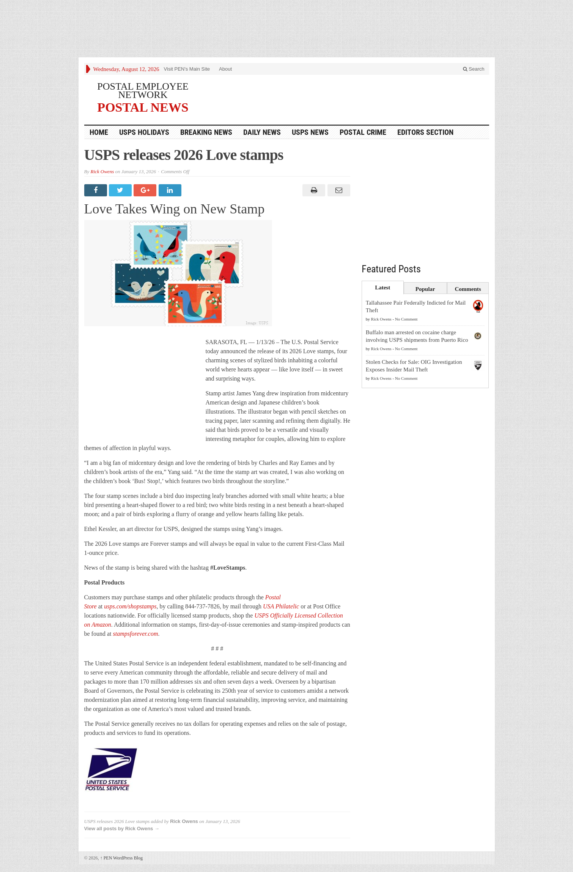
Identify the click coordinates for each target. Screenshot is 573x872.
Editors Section (425, 132)
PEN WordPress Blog (121, 858)
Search (474, 69)
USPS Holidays (144, 132)
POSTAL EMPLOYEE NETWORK (142, 90)
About (225, 69)
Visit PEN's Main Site (187, 69)
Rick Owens (102, 171)
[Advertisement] (286, 30)
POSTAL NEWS (142, 107)
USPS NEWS (310, 132)
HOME (99, 132)
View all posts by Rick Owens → (121, 828)
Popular (425, 289)
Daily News (262, 132)
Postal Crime (363, 132)
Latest (382, 287)
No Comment (406, 319)
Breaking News (206, 132)
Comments (468, 289)
